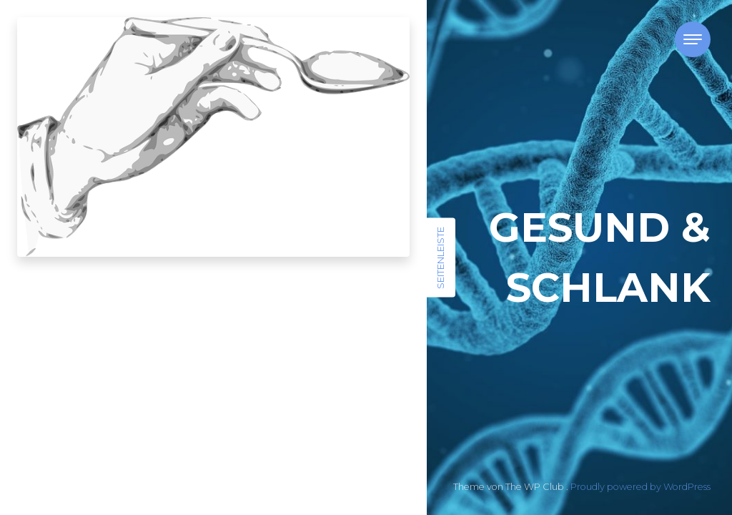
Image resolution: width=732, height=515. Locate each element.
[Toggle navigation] (693, 39)
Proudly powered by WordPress (640, 486)
